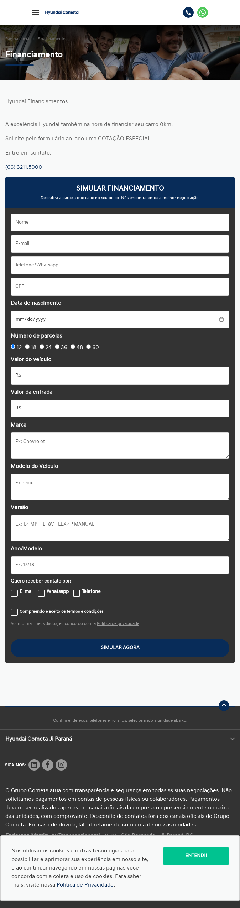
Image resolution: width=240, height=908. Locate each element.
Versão (19, 508)
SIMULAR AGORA (120, 648)
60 (95, 347)
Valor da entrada (31, 392)
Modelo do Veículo (34, 466)
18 (33, 347)
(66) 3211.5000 (23, 167)
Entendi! (196, 856)
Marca (18, 425)
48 (80, 347)
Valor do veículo (31, 359)
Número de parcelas (36, 336)
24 (49, 347)
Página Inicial (17, 39)
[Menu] (36, 12)
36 (64, 347)
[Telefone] (188, 12)
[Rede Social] (34, 765)
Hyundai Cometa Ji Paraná (120, 739)
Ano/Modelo (26, 549)
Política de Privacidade (85, 885)
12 (19, 347)
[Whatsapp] (202, 12)
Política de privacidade (118, 624)
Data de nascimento (36, 303)
